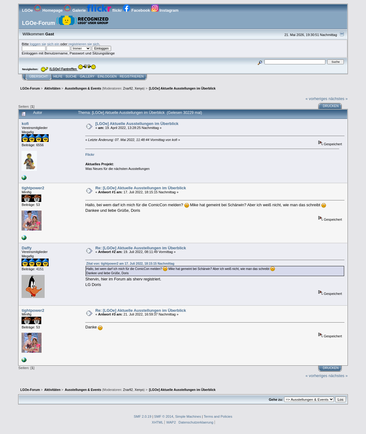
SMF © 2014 (163, 416)
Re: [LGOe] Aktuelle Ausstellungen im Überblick (140, 188)
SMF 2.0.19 (142, 416)
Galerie (75, 10)
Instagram (165, 10)
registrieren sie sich (83, 44)
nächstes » (338, 98)
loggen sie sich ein (44, 44)
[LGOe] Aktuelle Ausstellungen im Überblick (137, 123)
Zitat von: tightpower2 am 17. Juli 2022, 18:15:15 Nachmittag (130, 263)
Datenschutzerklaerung (196, 422)
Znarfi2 (128, 88)
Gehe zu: (276, 399)
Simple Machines (188, 416)
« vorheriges (317, 98)
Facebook (137, 10)
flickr (105, 10)
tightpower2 (33, 188)
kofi (25, 123)
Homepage (49, 10)
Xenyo (139, 88)
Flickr (89, 154)
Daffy (26, 248)
